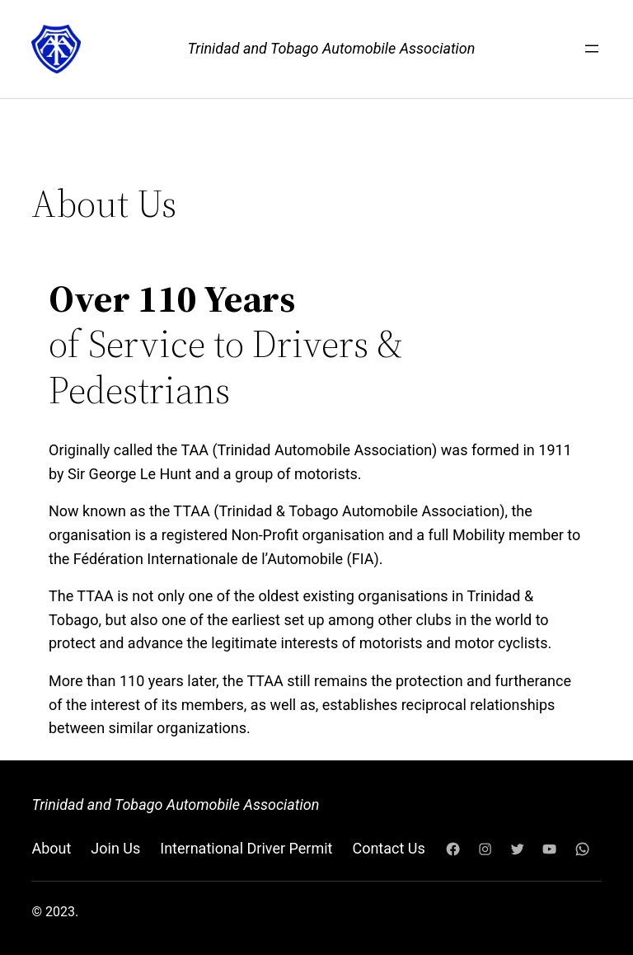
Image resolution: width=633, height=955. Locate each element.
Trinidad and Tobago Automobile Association (332, 48)
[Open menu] (592, 49)
